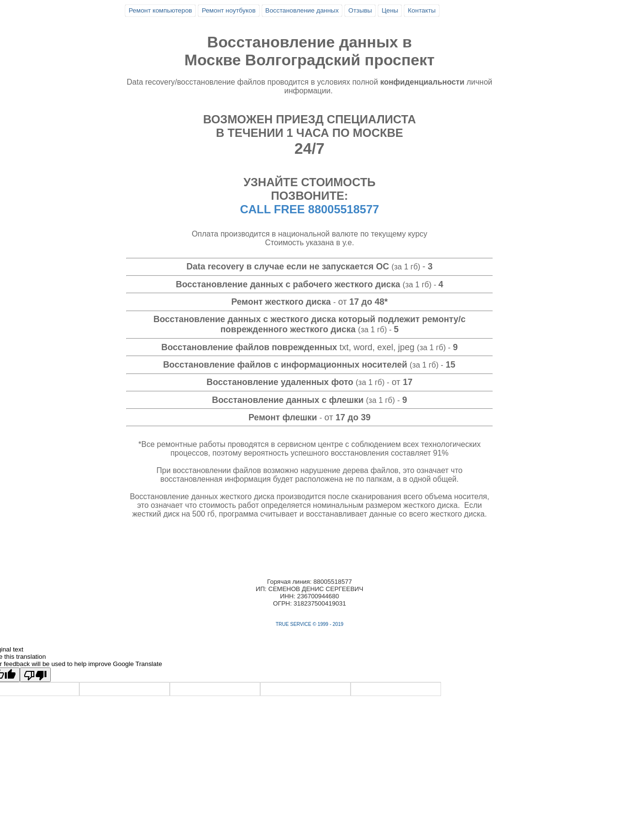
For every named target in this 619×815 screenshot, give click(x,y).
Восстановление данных (302, 10)
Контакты (422, 10)
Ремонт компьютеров (160, 10)
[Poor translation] (35, 674)
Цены (390, 10)
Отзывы (360, 10)
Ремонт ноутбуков (228, 10)
